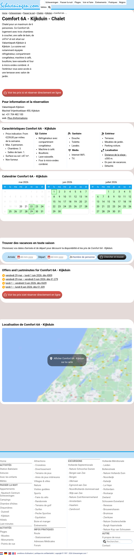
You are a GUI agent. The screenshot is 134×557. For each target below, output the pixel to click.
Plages (78, 2)
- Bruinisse (107, 513)
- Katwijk (106, 481)
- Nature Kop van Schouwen (116, 529)
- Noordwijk (108, 477)
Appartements (7, 489)
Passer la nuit (66, 2)
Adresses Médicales (44, 541)
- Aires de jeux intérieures (47, 477)
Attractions (39, 461)
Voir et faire (88, 2)
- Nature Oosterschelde (114, 521)
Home (3, 461)
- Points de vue (7, 544)
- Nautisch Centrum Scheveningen (10, 494)
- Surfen (38, 509)
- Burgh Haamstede (112, 525)
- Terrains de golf (42, 505)
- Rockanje (107, 493)
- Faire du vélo (41, 497)
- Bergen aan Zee (76, 473)
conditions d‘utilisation (25, 553)
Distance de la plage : (116, 155)
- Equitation (40, 517)
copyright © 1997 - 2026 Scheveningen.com (70, 553)
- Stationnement (42, 537)
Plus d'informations (18, 118)
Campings (5, 499)
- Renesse (107, 505)
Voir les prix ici (32, 93)
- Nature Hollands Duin (113, 473)
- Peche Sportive (42, 513)
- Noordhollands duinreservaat (83, 489)
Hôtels (3, 520)
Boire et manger (42, 521)
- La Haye (107, 485)
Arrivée (11, 257)
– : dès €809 (29, 275)
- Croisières (40, 465)
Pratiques (112, 2)
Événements (100, 2)
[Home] (42, 2)
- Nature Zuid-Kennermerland (83, 497)
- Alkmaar (73, 481)
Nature (37, 485)
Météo (44, 7)
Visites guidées (42, 489)
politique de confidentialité (44, 553)
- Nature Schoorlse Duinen (81, 469)
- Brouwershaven (110, 509)
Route (37, 533)
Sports (37, 493)
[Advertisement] (67, 229)
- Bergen (72, 477)
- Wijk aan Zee (75, 493)
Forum (37, 545)
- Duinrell (4, 511)
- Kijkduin (4, 516)
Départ (42, 257)
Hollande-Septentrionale (80, 465)
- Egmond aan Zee (77, 485)
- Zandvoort (74, 509)
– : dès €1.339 (25, 287)
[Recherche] (49, 7)
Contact (106, 545)
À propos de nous (111, 537)
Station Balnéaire (9, 469)
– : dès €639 (26, 283)
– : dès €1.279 (32, 279)
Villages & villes (42, 481)
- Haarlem (73, 505)
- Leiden (106, 465)
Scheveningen (51, 2)
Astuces (4, 473)
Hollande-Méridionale (113, 461)
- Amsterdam (74, 501)
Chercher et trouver (112, 257)
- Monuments (7, 539)
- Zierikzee (107, 517)
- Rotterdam (108, 489)
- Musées (4, 535)
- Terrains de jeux (43, 473)
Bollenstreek (108, 469)
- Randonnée (40, 501)
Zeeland (106, 497)
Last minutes (6, 524)
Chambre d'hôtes (8, 503)
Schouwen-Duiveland (113, 501)
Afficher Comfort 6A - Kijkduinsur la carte (67, 360)
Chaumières (6, 507)
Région (122, 2)
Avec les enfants (8, 477)
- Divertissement (42, 469)
